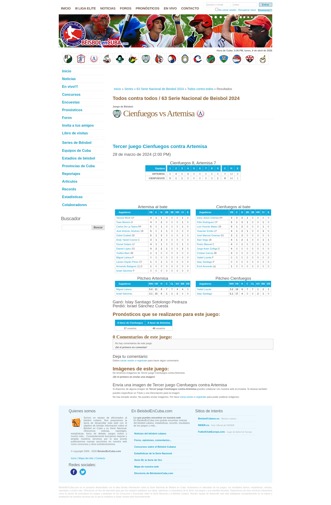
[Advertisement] (193, 76)
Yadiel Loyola (204, 257)
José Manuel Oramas (208, 235)
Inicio (117, 89)
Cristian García (205, 253)
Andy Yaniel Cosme (126, 239)
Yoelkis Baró (123, 253)
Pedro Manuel (204, 244)
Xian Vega (202, 239)
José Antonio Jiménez (128, 231)
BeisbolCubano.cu (217, 418)
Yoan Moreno (123, 222)
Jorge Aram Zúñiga (207, 248)
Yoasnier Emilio (205, 231)
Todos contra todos (200, 89)
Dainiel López (123, 248)
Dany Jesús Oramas (208, 217)
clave (236, 4)
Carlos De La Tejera (127, 226)
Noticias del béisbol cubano (150, 433)
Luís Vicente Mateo (207, 226)
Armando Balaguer (126, 266)
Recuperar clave (247, 10)
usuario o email (215, 4)
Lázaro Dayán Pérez (127, 262)
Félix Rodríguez (205, 222)
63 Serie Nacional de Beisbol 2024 (160, 89)
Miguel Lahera (124, 257)
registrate (142, 360)
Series (128, 89)
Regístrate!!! (265, 10)
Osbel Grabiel (123, 235)
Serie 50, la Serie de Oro (148, 460)
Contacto (100, 458)
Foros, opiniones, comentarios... (152, 440)
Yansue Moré (123, 217)
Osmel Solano (123, 244)
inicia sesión (186, 397)
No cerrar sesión (227, 10)
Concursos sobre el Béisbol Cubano (155, 446)
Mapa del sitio (86, 458)
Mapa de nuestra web (146, 466)
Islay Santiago (204, 262)
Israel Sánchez (124, 270)
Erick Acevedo (204, 266)
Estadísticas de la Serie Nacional (153, 453)
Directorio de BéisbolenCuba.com (153, 473)
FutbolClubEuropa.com (225, 431)
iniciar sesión (127, 360)
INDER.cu (216, 425)
